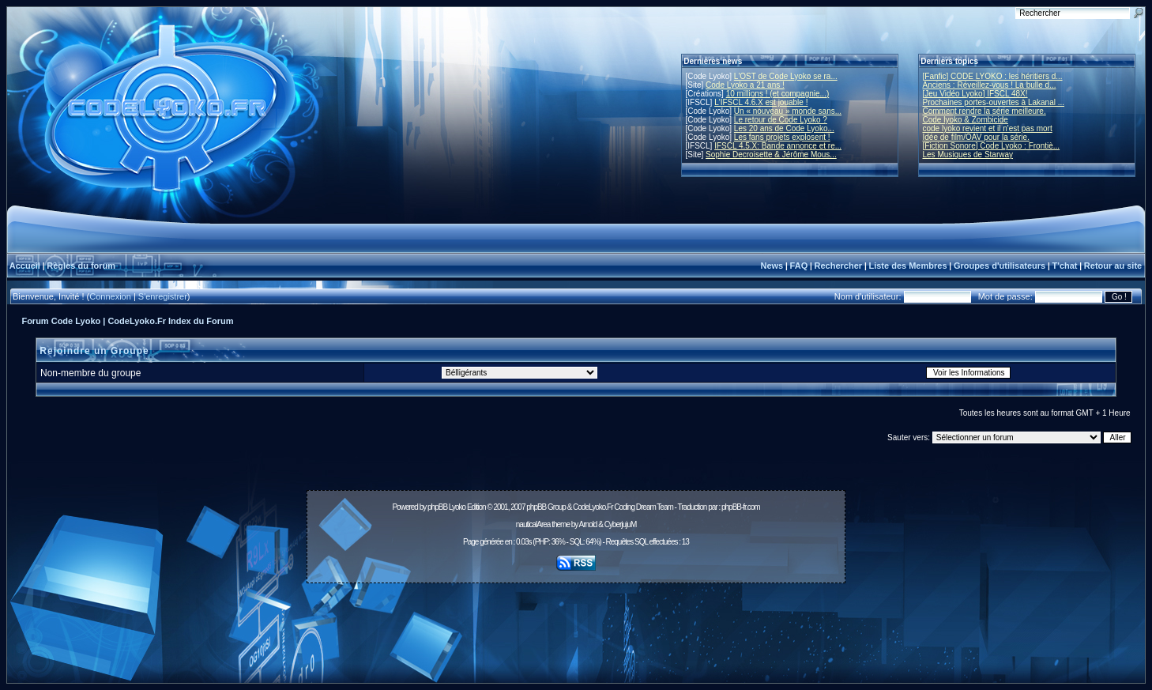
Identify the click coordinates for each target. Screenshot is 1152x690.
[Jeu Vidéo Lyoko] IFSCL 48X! (975, 93)
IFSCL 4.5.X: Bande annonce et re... (777, 145)
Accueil (24, 265)
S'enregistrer (162, 296)
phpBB (437, 507)
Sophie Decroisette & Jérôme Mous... (771, 154)
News (771, 265)
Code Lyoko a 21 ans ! (745, 85)
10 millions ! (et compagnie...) (778, 93)
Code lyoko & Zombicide (965, 119)
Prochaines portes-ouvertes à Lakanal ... (994, 102)
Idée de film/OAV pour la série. (976, 137)
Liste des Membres (907, 265)
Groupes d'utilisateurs (999, 265)
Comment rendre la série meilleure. (984, 111)
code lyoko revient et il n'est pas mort (987, 128)
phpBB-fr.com (740, 507)
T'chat (1065, 265)
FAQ (799, 265)
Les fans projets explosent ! (782, 137)
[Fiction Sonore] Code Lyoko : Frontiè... (991, 145)
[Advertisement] (576, 624)
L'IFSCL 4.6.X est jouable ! (761, 102)
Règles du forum (81, 265)
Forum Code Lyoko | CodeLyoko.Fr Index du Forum (127, 321)
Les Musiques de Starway (968, 154)
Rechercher (839, 265)
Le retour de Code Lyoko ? (780, 119)
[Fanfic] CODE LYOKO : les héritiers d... (993, 76)
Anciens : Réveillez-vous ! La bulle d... (989, 85)
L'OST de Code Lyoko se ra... (786, 76)
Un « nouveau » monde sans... (787, 111)
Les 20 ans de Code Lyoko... (784, 128)
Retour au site (1113, 265)
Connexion (110, 296)
